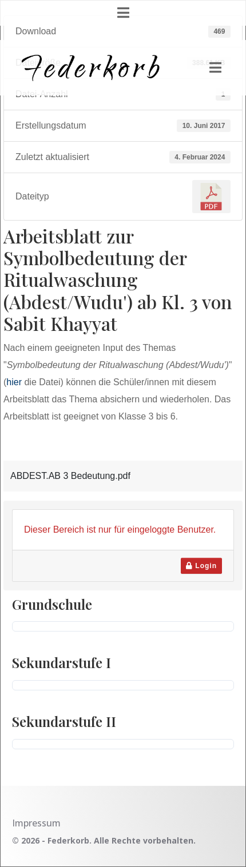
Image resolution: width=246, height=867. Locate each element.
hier (14, 382)
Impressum (36, 823)
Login (201, 566)
